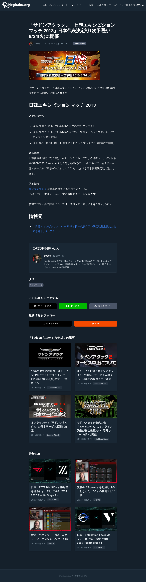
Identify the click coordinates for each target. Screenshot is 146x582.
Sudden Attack (79, 44)
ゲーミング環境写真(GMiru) (129, 5)
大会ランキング (38, 188)
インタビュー (78, 5)
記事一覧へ (59, 256)
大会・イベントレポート (55, 5)
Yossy (47, 255)
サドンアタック (36, 285)
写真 (91, 5)
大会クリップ (104, 5)
